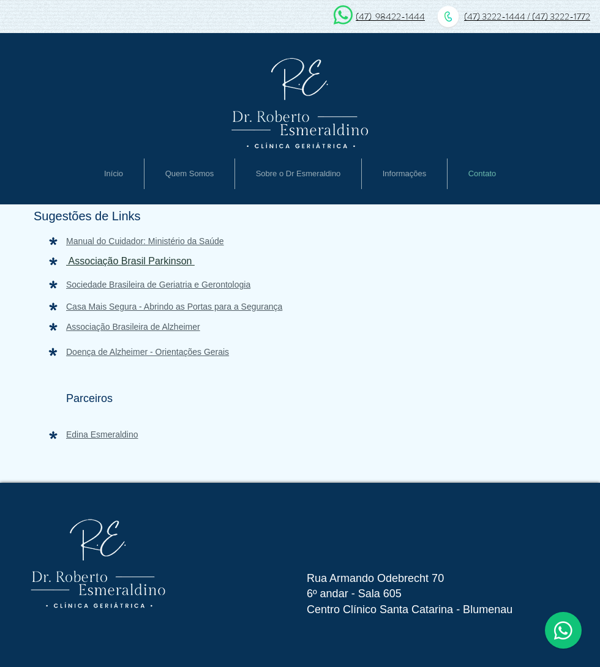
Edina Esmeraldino (102, 434)
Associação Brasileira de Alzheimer (133, 327)
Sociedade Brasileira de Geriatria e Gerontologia (158, 284)
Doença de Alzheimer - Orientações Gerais (147, 352)
